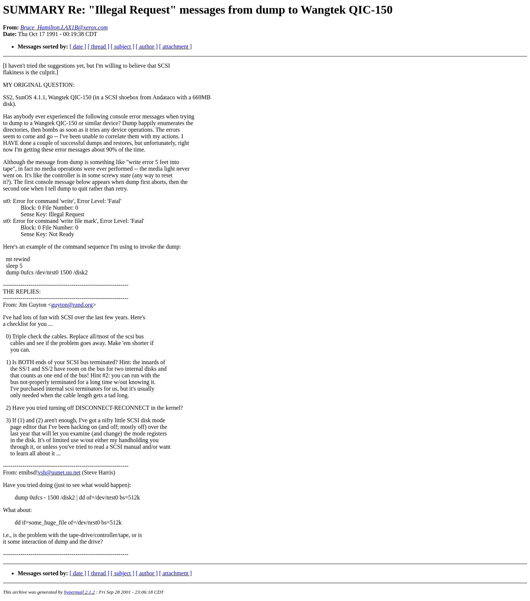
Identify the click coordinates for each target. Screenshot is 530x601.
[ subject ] (122, 46)
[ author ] (147, 46)
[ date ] (78, 46)
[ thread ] (98, 46)
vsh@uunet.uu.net (59, 472)
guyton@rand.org (72, 305)
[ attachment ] (175, 46)
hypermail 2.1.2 (79, 592)
